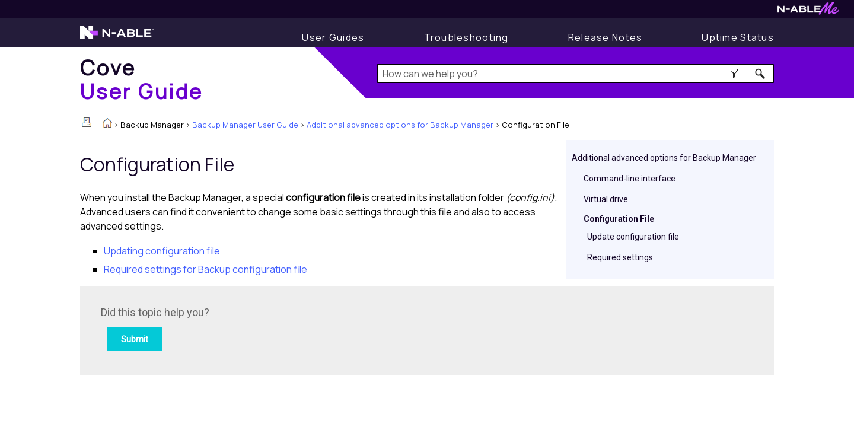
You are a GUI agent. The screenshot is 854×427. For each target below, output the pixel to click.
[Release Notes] (605, 37)
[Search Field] (576, 73)
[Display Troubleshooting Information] (466, 37)
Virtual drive (606, 199)
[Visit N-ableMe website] (808, 11)
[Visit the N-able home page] (117, 37)
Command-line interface (629, 178)
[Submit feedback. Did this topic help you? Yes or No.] (261, 329)
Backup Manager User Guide (245, 124)
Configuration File (619, 219)
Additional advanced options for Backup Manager (400, 124)
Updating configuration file (162, 250)
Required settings (620, 257)
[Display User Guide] (333, 37)
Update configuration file (633, 236)
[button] (734, 73)
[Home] (141, 79)
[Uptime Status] (738, 37)
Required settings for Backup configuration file (205, 269)
